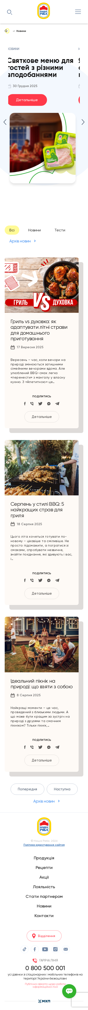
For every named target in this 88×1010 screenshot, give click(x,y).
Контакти (44, 915)
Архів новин (20, 241)
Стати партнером (44, 896)
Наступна (62, 789)
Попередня (27, 789)
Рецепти (44, 867)
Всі (12, 230)
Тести (59, 230)
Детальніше (28, 100)
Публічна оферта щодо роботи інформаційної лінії (45, 985)
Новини (34, 230)
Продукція (44, 857)
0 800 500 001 (45, 968)
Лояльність (44, 886)
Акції (44, 877)
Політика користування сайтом (44, 844)
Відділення (46, 936)
